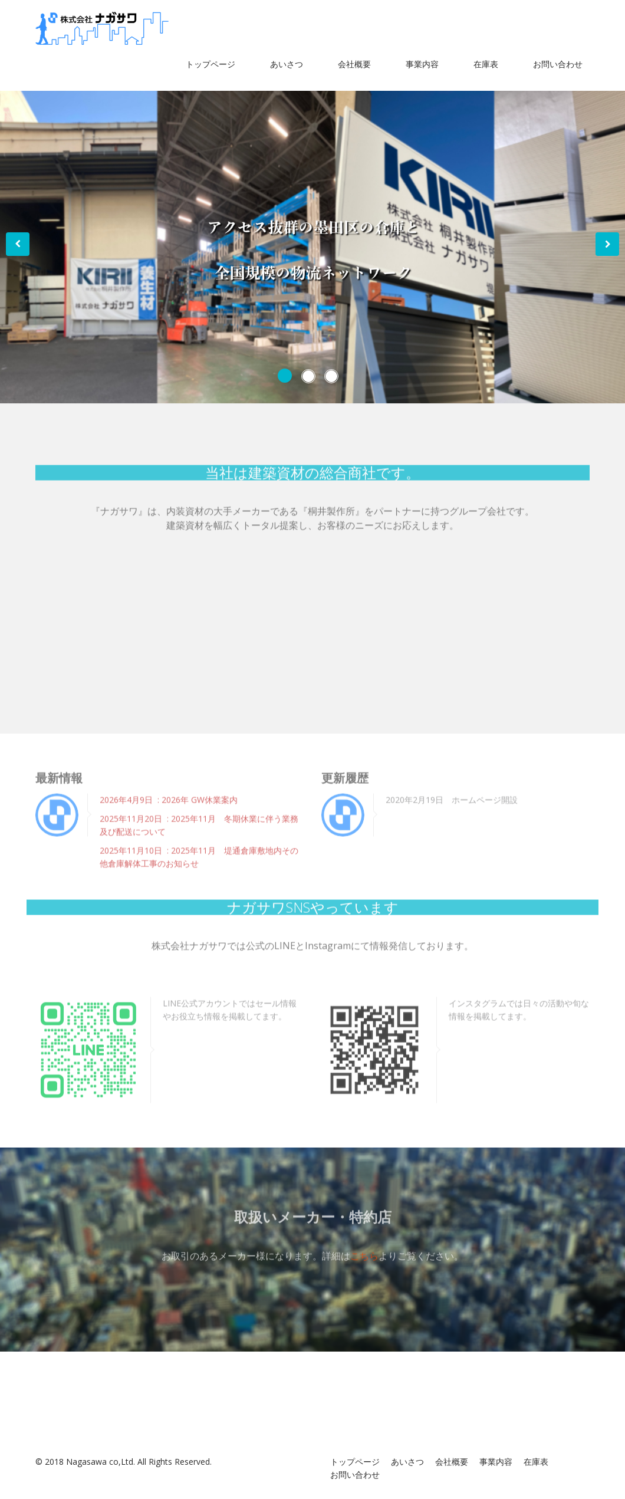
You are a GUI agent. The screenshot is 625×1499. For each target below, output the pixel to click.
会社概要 (354, 64)
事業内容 (422, 64)
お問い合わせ (558, 64)
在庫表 (485, 64)
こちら (364, 1250)
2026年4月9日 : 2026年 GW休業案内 (169, 795)
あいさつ (286, 64)
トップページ (210, 64)
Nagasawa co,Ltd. (100, 1461)
